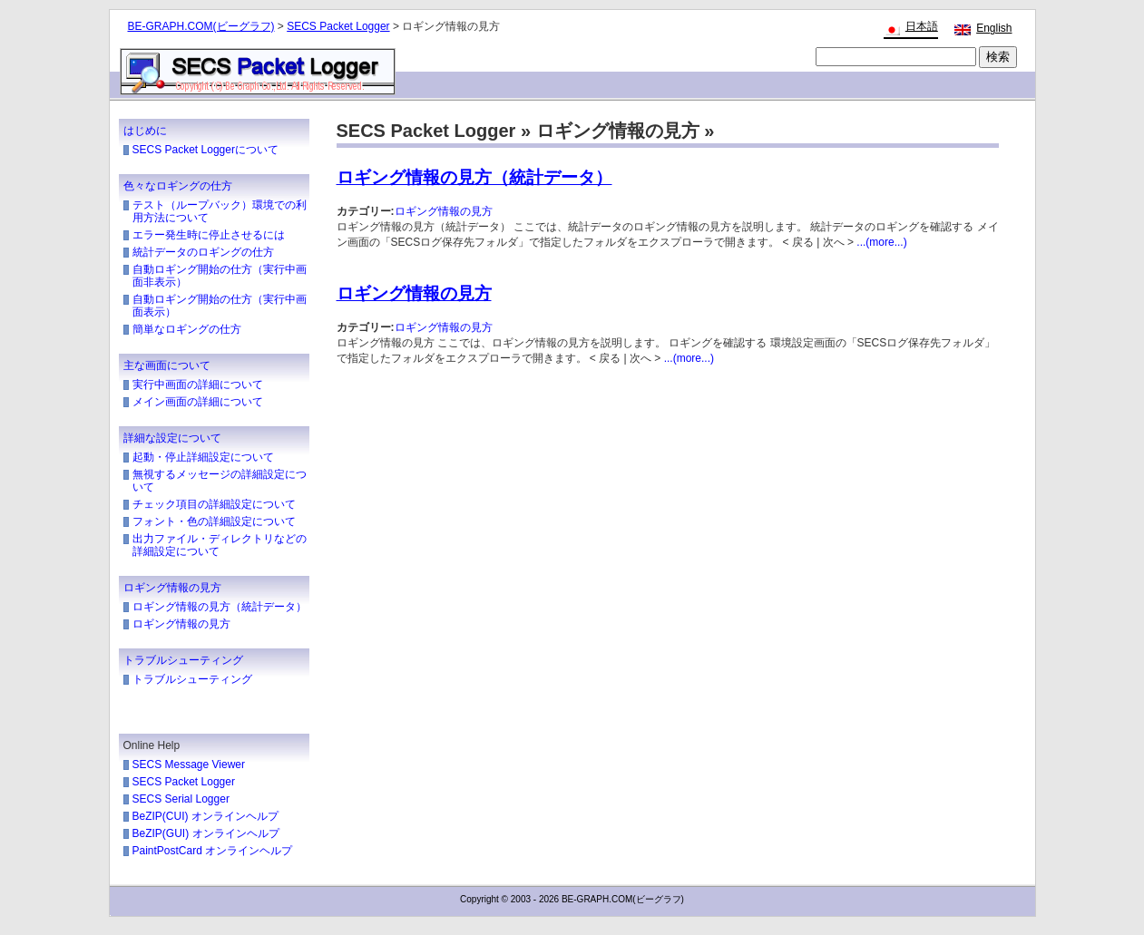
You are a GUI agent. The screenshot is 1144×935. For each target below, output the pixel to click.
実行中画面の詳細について (197, 384)
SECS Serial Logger (181, 799)
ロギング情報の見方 (172, 587)
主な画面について (166, 365)
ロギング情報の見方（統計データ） (219, 606)
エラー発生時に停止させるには (208, 235)
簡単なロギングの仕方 (186, 329)
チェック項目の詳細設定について (214, 504)
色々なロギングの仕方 (177, 186)
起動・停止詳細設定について (203, 457)
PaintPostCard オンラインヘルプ (212, 850)
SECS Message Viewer (189, 764)
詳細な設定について (172, 438)
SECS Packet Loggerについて (205, 149)
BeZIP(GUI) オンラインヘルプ (205, 833)
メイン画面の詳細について (197, 401)
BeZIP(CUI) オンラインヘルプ (205, 816)
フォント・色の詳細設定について (214, 521)
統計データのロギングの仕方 (203, 252)
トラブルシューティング (183, 660)
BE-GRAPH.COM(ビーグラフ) (201, 26)
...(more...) (881, 242)
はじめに (145, 130)
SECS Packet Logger (338, 26)
